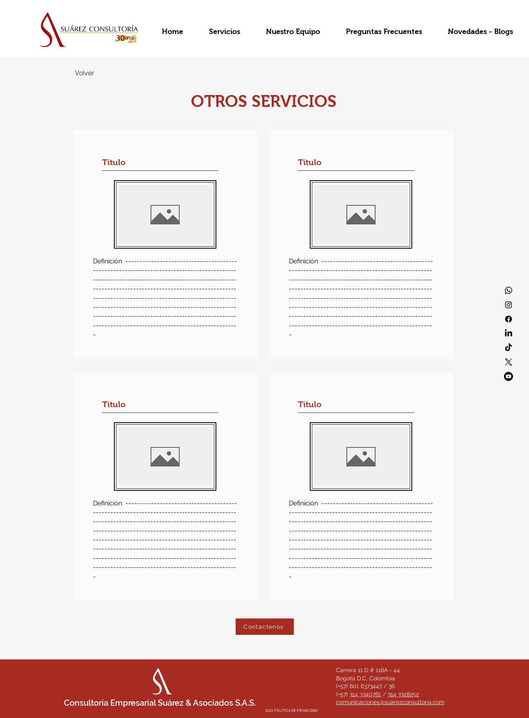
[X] (508, 362)
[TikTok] (508, 347)
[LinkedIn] (508, 333)
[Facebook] (508, 319)
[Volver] (84, 72)
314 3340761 (365, 694)
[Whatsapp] (508, 290)
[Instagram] (508, 304)
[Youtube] (508, 376)
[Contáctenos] (265, 626)
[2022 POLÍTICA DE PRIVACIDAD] (291, 710)
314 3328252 (403, 694)
